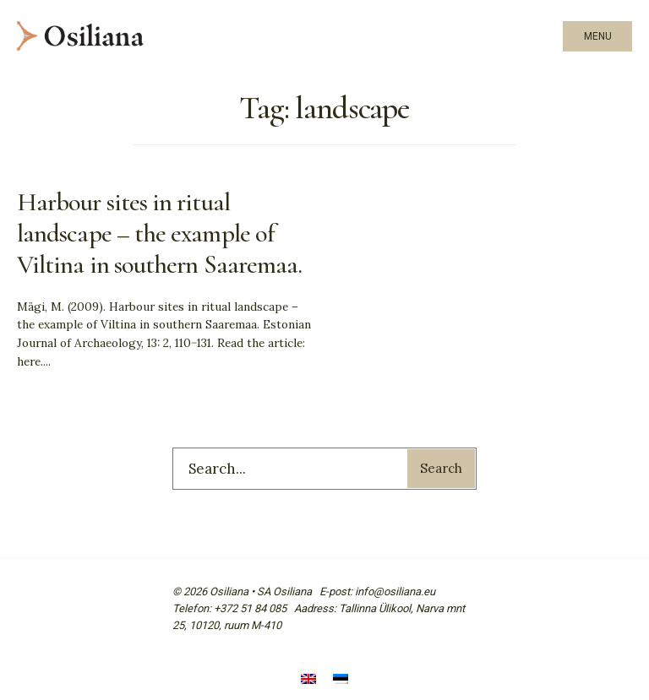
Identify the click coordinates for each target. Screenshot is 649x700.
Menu (598, 36)
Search (441, 468)
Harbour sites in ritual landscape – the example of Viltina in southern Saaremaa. (159, 233)
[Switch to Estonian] (340, 681)
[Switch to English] (308, 681)
